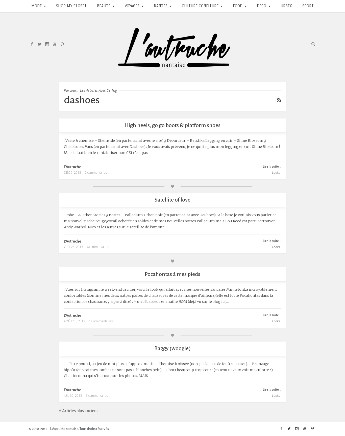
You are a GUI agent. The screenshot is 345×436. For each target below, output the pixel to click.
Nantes (160, 6)
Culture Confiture (200, 6)
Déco (261, 6)
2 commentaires (96, 172)
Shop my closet (71, 6)
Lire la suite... (272, 166)
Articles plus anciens (78, 411)
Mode (36, 6)
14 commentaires (101, 321)
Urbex (286, 6)
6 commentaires (98, 247)
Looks (276, 172)
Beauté (103, 6)
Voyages (132, 6)
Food (237, 6)
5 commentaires (97, 395)
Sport (308, 6)
